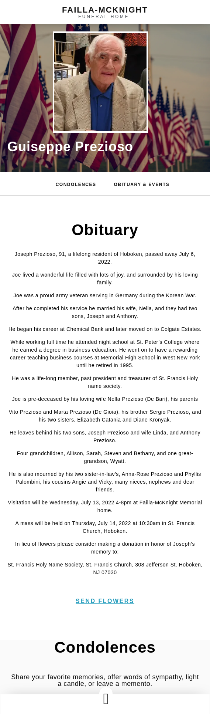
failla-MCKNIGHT (105, 9)
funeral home (103, 16)
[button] (106, 698)
